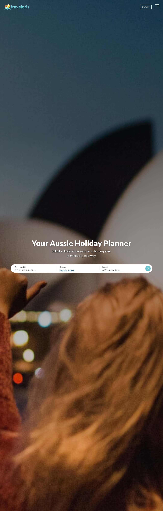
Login (146, 6)
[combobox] (34, 270)
